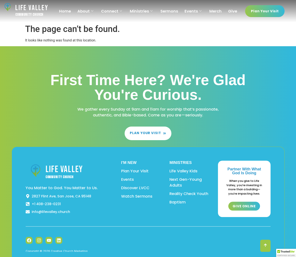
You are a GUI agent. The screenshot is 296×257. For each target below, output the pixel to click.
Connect (111, 11)
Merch (215, 11)
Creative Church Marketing (69, 251)
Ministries (141, 11)
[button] (286, 253)
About (85, 11)
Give (232, 11)
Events (193, 11)
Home (65, 11)
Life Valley (32, 7)
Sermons (169, 11)
